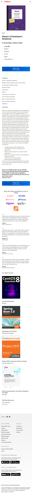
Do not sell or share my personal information (10, 485)
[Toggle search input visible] (30, 1)
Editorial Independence (20, 490)
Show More (4, 103)
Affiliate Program (5, 436)
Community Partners (6, 434)
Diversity (3, 440)
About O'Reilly (5, 423)
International (5, 446)
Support (18, 423)
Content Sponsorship (6, 442)
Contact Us (19, 426)
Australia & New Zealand (7, 449)
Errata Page (5, 404)
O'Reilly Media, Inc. (8, 59)
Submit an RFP (4, 438)
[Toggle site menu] (1, 1)
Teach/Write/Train (5, 426)
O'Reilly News (4, 430)
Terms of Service (4, 490)
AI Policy (18, 432)
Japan (2, 451)
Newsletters (19, 428)
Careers (3, 428)
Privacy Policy (19, 430)
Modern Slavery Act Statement (7, 491)
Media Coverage (5, 432)
